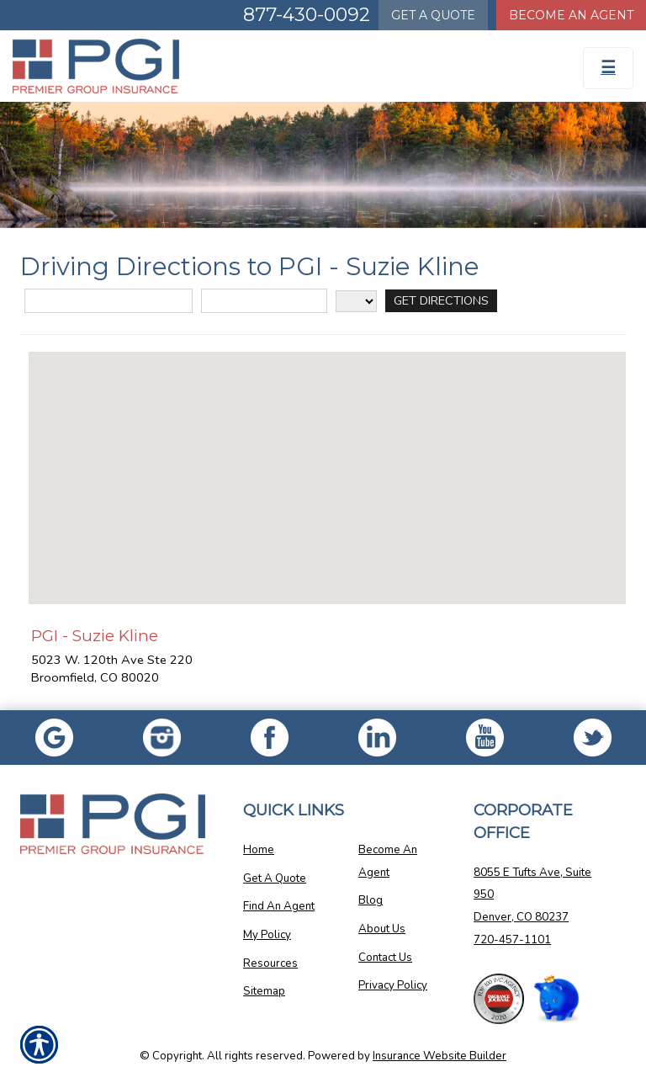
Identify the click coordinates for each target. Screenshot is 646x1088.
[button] (327, 462)
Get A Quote (274, 878)
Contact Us (385, 957)
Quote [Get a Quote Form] (433, 15)
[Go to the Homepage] (242, 66)
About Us (381, 929)
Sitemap (264, 991)
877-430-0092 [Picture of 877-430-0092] (306, 14)
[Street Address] (108, 301)
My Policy (267, 934)
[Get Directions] (441, 300)
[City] (264, 301)
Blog (370, 900)
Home (258, 849)
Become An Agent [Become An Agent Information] (571, 15)
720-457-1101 (512, 939)
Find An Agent (279, 906)
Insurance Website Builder (439, 1056)
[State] (356, 301)
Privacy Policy (392, 985)
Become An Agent (387, 861)
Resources (270, 963)
